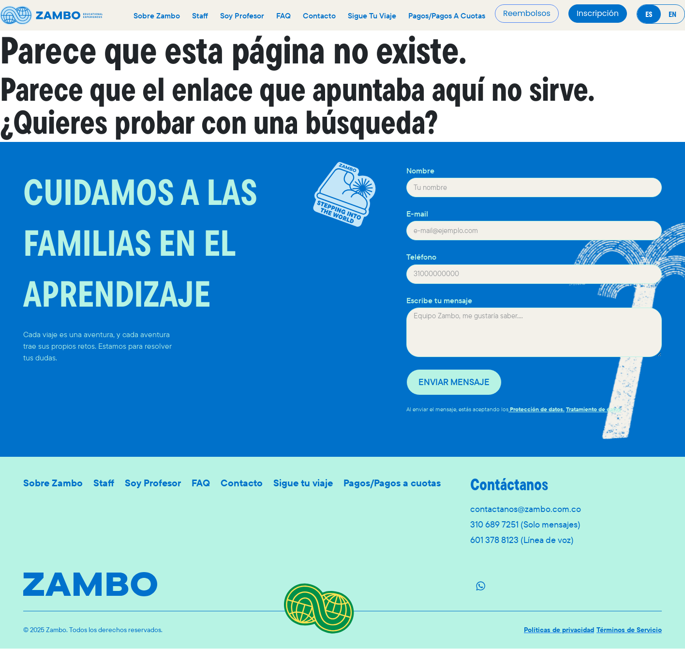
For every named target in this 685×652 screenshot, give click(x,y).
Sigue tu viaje (372, 15)
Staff (200, 15)
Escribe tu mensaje (439, 300)
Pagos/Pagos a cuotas (446, 15)
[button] (597, 13)
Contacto (319, 15)
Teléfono (421, 257)
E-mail (417, 213)
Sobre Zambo (157, 15)
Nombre (420, 170)
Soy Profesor (242, 15)
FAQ (283, 15)
